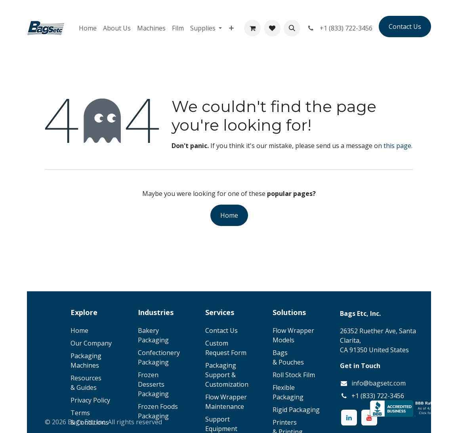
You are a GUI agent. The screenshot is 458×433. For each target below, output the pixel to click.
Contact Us (405, 26)
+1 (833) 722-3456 (339, 28)
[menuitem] (88, 28)
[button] (292, 28)
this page (397, 145)
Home (229, 215)
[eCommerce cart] (252, 28)
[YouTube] (369, 417)
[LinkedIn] (349, 417)
